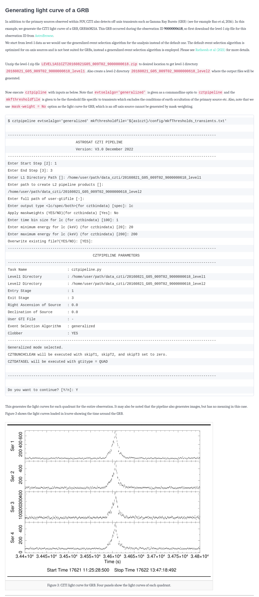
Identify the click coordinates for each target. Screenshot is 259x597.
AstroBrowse (44, 36)
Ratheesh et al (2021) (210, 50)
